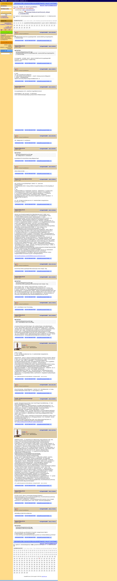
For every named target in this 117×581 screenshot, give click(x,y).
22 (18, 23)
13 (43, 20)
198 (32, 568)
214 (32, 25)
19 (55, 20)
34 (42, 550)
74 (34, 554)
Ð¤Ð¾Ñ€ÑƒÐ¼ (8, 23)
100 (42, 556)
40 (54, 550)
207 (14, 25)
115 (37, 558)
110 (24, 558)
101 (45, 556)
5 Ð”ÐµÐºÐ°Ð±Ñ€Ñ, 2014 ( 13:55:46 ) (48, 210)
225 (17, 27)
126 (22, 560)
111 (27, 558)
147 (32, 562)
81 (48, 554)
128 (27, 560)
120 (49, 558)
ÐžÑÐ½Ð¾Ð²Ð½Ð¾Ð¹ (28, 9)
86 (14, 556)
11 (39, 20)
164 (32, 564)
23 (20, 23)
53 (36, 552)
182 (34, 566)
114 (34, 558)
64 (14, 554)
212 (27, 25)
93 (28, 556)
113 (32, 558)
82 (50, 554)
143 (22, 562)
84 (54, 554)
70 (26, 554)
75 (36, 554)
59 (48, 552)
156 (54, 562)
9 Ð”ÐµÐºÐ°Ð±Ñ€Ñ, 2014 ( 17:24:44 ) (48, 508)
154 (49, 562)
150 (39, 562)
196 (27, 568)
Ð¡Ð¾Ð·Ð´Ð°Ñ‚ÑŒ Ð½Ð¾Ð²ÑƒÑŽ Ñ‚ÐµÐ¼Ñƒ (34, 3)
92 (26, 556)
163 (29, 564)
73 (32, 554)
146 (29, 562)
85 (56, 554)
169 (44, 564)
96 (34, 556)
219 (44, 25)
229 (27, 27)
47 (24, 552)
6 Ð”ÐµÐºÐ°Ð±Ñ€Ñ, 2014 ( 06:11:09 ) (48, 384)
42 (14, 552)
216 (37, 25)
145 (27, 562)
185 (42, 566)
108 (19, 558)
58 (46, 552)
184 (39, 566)
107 (17, 558)
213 (29, 25)
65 (16, 554)
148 (34, 562)
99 (40, 556)
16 (49, 20)
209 (19, 25)
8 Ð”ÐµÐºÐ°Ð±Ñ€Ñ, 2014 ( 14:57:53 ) (48, 430)
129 (29, 560)
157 (14, 564)
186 (44, 566)
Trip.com (2, 34)
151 (42, 562)
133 (39, 560)
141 (17, 562)
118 (44, 558)
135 (44, 560)
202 (42, 568)
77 (40, 554)
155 (52, 562)
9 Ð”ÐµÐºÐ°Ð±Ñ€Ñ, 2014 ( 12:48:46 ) (48, 491)
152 (44, 562)
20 (14, 23)
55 (40, 552)
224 (14, 27)
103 (50, 556)
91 (24, 556)
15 (47, 20)
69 (24, 554)
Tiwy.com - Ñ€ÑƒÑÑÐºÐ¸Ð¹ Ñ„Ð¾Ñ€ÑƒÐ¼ (25, 6)
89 (20, 556)
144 (24, 562)
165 (34, 564)
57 (44, 552)
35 (44, 550)
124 (17, 560)
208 (17, 25)
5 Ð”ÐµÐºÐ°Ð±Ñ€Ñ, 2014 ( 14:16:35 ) (48, 277)
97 (36, 556)
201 (39, 568)
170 (47, 564)
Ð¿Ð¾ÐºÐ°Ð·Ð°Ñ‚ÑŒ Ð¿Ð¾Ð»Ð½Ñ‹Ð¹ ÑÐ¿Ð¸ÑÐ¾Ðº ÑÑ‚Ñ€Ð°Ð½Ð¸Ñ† (40, 23)
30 (34, 550)
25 (24, 550)
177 (22, 566)
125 (19, 560)
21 (16, 23)
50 (30, 552)
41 (56, 550)
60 (50, 552)
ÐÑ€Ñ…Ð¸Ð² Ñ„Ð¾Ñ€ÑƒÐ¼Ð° (8, 27)
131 (34, 560)
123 (14, 560)
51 (32, 552)
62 (54, 552)
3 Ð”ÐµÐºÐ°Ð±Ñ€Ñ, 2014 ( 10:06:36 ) (48, 46)
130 (32, 560)
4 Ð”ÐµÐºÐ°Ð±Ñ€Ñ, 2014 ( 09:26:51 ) (48, 166)
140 (14, 562)
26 (26, 550)
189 (52, 566)
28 (30, 550)
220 (47, 25)
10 (37, 20)
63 (56, 552)
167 (39, 564)
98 (38, 556)
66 (18, 554)
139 (54, 560)
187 (47, 566)
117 (41, 558)
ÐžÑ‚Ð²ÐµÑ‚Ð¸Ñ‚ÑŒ (19, 3)
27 (28, 550)
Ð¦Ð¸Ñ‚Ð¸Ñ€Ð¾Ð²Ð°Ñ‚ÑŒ (30, 40)
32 (38, 550)
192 (17, 568)
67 (20, 554)
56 (42, 552)
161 (24, 564)
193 (19, 568)
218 (42, 25)
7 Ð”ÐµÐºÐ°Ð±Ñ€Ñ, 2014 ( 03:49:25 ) (48, 398)
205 (49, 568)
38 (50, 550)
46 (22, 552)
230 (29, 27)
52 (34, 552)
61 (52, 552)
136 (47, 560)
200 (37, 568)
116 (39, 558)
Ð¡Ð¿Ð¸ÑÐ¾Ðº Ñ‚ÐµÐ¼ (51, 3)
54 (38, 552)
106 (14, 558)
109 (22, 558)
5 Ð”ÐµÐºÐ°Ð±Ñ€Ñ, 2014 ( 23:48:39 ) (48, 315)
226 (19, 27)
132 (37, 560)
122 (54, 558)
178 (24, 566)
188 (49, 566)
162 (27, 564)
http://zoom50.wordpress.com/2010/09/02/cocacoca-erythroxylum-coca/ (30, 255)
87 (16, 556)
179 (27, 566)
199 (34, 568)
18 (53, 20)
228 (24, 27)
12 (41, 20)
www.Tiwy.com (44, 576)
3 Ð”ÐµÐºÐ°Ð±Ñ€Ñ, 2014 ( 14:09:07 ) (48, 69)
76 (38, 554)
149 (37, 562)
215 (34, 25)
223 (54, 25)
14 (45, 20)
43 (16, 552)
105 (55, 556)
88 (18, 556)
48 (26, 552)
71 (28, 554)
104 (52, 556)
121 (51, 558)
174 (14, 566)
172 (52, 564)
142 (19, 562)
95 (32, 556)
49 (28, 552)
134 (42, 560)
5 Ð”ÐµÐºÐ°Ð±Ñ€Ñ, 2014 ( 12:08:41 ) (48, 179)
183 (37, 566)
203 (44, 568)
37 (48, 550)
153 (47, 562)
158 (17, 564)
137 (49, 560)
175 (17, 566)
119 (46, 558)
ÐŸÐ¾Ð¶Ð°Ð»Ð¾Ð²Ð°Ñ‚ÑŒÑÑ (44, 40)
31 (36, 550)
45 (20, 552)
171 (49, 564)
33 (40, 550)
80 (46, 554)
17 (51, 20)
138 (52, 560)
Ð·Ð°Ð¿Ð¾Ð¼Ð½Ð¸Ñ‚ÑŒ (6, 13)
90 (22, 556)
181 (32, 566)
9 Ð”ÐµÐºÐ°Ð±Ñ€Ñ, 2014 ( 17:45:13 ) (48, 521)
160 (22, 564)
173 (54, 564)
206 (52, 568)
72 (30, 554)
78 (42, 554)
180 (29, 566)
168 (42, 564)
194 (22, 568)
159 (19, 564)
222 (52, 25)
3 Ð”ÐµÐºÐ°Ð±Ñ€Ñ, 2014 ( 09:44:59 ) (48, 32)
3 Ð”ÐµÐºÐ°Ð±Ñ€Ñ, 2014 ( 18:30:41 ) (48, 87)
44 (18, 552)
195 (24, 568)
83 (52, 554)
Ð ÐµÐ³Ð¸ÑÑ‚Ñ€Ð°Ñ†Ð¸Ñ (6, 24)
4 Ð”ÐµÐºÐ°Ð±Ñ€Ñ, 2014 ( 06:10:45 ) (48, 135)
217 (39, 25)
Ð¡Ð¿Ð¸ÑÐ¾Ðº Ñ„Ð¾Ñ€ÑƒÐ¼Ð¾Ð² (48, 5)
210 (22, 25)
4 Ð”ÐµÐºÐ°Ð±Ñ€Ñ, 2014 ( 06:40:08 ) (48, 148)
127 (24, 560)
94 (30, 556)
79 (44, 554)
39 (52, 550)
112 (29, 558)
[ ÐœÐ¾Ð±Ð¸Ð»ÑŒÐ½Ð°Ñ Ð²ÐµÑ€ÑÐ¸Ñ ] (18, 0)
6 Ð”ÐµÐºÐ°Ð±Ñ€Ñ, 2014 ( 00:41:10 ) (48, 343)
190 (54, 566)
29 (32, 550)
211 (24, 25)
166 (37, 564)
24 (22, 23)
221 (49, 25)
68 (22, 554)
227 (22, 27)
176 (19, 566)
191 (14, 568)
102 (47, 556)
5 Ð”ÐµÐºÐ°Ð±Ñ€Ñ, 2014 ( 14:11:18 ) (48, 264)
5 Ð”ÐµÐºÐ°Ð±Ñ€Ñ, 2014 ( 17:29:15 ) (48, 302)
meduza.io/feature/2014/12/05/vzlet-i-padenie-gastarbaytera (30, 421)
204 (47, 568)
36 (46, 550)
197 (29, 568)
